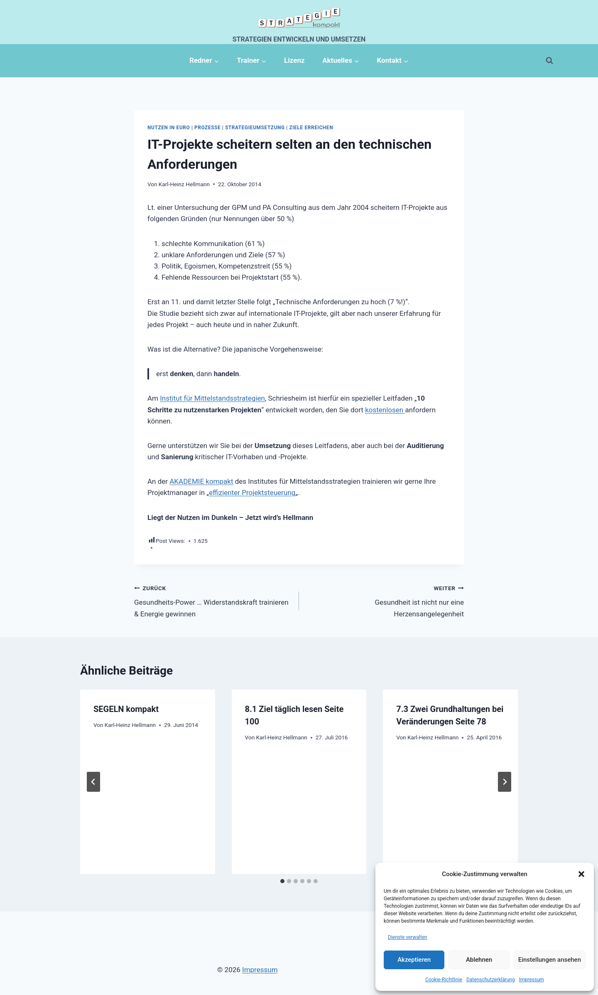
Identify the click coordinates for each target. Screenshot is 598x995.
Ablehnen (479, 959)
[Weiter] (504, 782)
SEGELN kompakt (126, 709)
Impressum (531, 980)
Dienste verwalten (407, 937)
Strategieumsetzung (255, 128)
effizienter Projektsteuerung (252, 492)
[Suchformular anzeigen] (549, 60)
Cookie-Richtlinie (443, 980)
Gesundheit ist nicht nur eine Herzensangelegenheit (385, 600)
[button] (581, 874)
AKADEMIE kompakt (201, 481)
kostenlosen (385, 410)
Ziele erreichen (311, 128)
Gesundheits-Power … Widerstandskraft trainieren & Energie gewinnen (213, 600)
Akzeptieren (414, 959)
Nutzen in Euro (168, 128)
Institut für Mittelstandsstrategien (212, 398)
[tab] (282, 881)
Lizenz (294, 60)
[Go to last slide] (93, 782)
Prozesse (207, 128)
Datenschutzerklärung (490, 980)
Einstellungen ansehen (549, 959)
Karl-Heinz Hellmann (184, 184)
